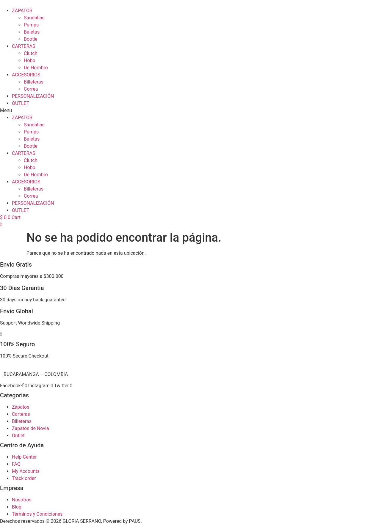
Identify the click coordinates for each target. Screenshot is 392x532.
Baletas (32, 32)
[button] (196, 110)
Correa (31, 89)
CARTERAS (23, 46)
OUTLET (20, 103)
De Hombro (36, 67)
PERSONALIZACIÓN (33, 96)
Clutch (30, 53)
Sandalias (34, 18)
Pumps (31, 25)
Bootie (30, 39)
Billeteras (33, 82)
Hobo (29, 60)
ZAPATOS (22, 10)
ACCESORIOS (26, 75)
